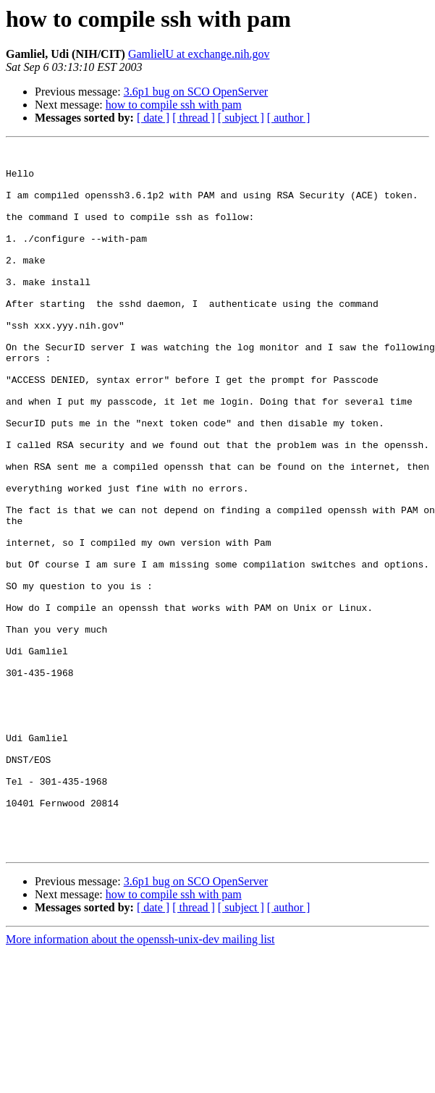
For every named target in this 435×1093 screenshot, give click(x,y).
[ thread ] (193, 117)
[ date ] (153, 117)
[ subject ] (241, 117)
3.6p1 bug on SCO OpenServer (196, 91)
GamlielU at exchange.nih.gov (199, 54)
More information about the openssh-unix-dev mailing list (140, 1080)
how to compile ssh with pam (174, 104)
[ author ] (289, 117)
